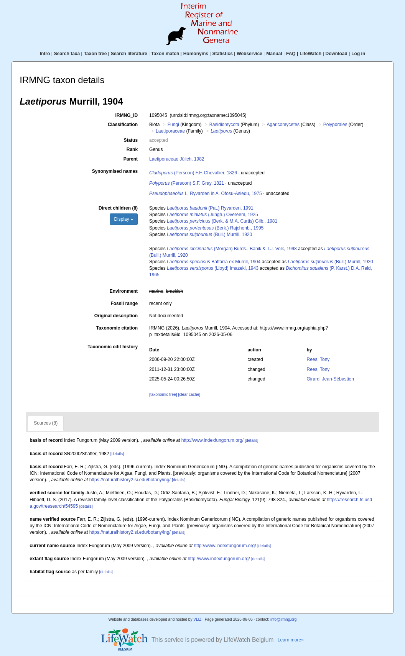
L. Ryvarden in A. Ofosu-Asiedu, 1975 (205, 193)
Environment (124, 291)
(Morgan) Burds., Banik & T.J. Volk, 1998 (232, 248)
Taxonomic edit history (113, 346)
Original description (116, 315)
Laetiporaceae (170, 131)
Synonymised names (115, 171)
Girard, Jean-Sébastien (330, 379)
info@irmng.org (283, 619)
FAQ (291, 53)
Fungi (173, 124)
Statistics (222, 53)
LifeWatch (310, 53)
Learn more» (291, 640)
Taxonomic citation (117, 328)
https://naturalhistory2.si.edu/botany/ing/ (130, 479)
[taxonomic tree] (163, 394)
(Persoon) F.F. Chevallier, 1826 (193, 172)
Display (123, 219)
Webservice (249, 53)
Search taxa (67, 53)
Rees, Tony (318, 359)
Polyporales (335, 124)
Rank (132, 149)
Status (130, 140)
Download (336, 53)
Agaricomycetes (283, 124)
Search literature (129, 53)
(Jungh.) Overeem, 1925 (212, 214)
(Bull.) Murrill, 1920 (209, 234)
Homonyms (195, 53)
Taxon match (165, 53)
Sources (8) (46, 423)
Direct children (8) (118, 208)
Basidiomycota (224, 124)
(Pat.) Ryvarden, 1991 (210, 208)
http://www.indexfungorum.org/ (212, 440)
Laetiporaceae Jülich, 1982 (176, 159)
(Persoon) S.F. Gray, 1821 (186, 183)
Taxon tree (95, 53)
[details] (251, 440)
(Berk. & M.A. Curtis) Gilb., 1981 (222, 221)
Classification (123, 124)
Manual (274, 53)
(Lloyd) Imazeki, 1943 (212, 268)
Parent (130, 159)
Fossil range (124, 303)
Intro (45, 53)
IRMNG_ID (126, 115)
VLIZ (197, 619)
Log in (358, 53)
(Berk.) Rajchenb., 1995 (215, 228)
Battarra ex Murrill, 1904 (213, 261)
